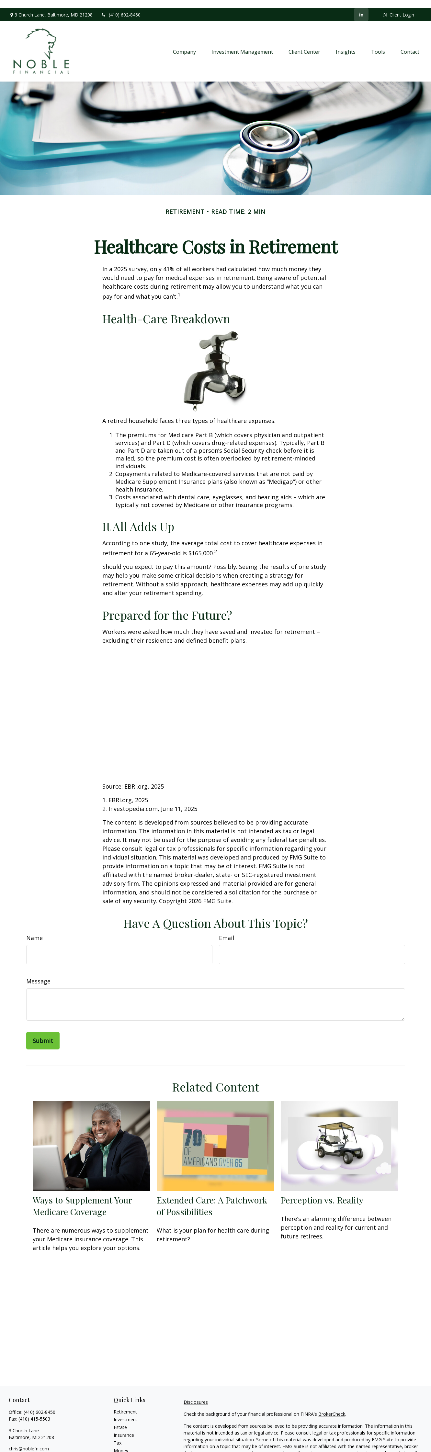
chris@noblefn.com (29, 1440)
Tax (117, 1435)
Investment (125, 1411)
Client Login (398, 7)
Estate (120, 1419)
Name (34, 929)
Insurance (124, 1427)
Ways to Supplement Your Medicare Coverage (82, 1197)
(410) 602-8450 (121, 7)
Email (226, 929)
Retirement (125, 1404)
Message (38, 973)
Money (121, 1442)
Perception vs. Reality (322, 1192)
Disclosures (196, 1394)
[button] (184, 43)
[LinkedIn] (361, 6)
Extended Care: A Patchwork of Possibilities (212, 1197)
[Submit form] (43, 1032)
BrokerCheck (331, 1406)
